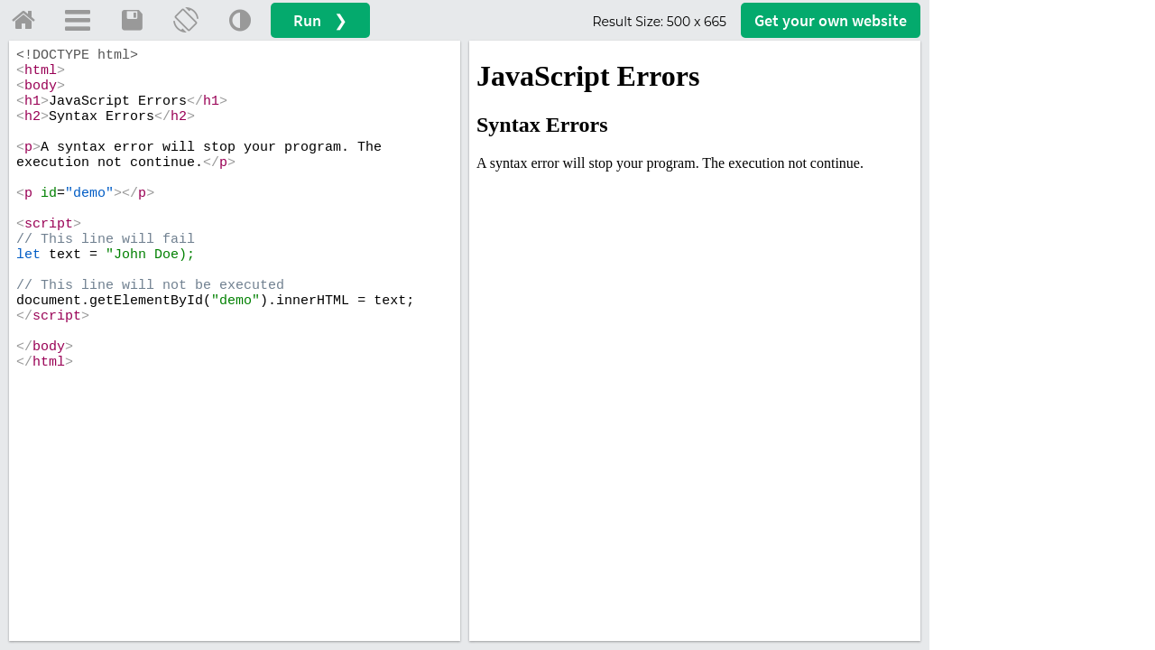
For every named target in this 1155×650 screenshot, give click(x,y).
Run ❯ (320, 20)
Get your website (830, 20)
